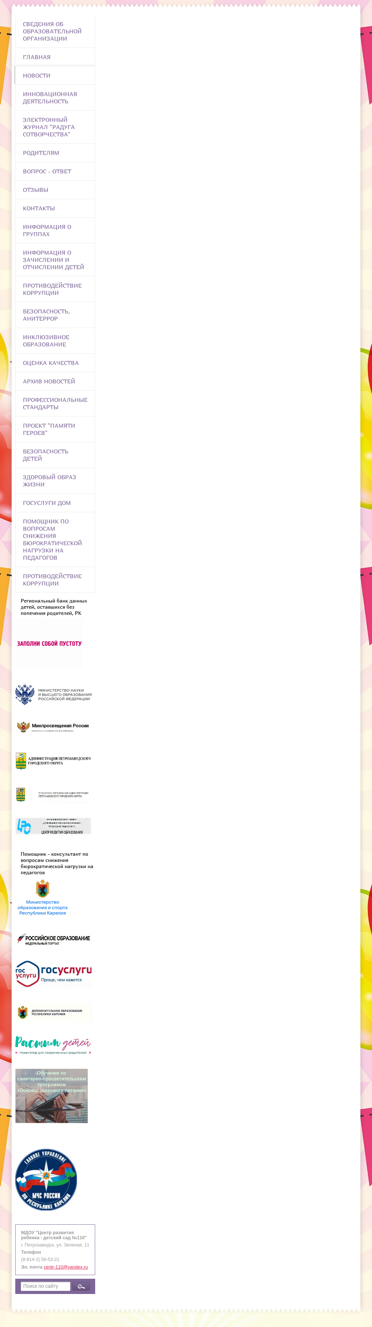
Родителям (41, 152)
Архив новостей (49, 381)
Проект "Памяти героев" (49, 429)
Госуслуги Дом (47, 502)
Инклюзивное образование (46, 340)
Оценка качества (51, 362)
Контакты (39, 208)
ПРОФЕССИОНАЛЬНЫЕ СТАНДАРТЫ (55, 403)
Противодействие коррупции (52, 289)
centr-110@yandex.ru (66, 1267)
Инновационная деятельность (50, 97)
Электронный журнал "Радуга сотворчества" (49, 127)
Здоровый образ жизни (49, 480)
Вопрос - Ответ (47, 171)
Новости (36, 75)
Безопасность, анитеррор (46, 315)
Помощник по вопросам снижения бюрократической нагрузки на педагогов (52, 539)
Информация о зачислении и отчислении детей (53, 260)
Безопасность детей (45, 455)
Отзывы (35, 189)
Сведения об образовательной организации (52, 31)
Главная (36, 57)
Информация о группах (47, 230)
